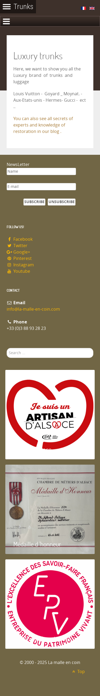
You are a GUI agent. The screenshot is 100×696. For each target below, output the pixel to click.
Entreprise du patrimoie (42, 639)
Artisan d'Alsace (32, 449)
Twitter (17, 245)
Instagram (20, 264)
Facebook (20, 239)
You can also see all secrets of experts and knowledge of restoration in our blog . (43, 125)
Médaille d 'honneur (37, 544)
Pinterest (19, 258)
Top (78, 671)
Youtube (18, 271)
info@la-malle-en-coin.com (33, 309)
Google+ (18, 252)
